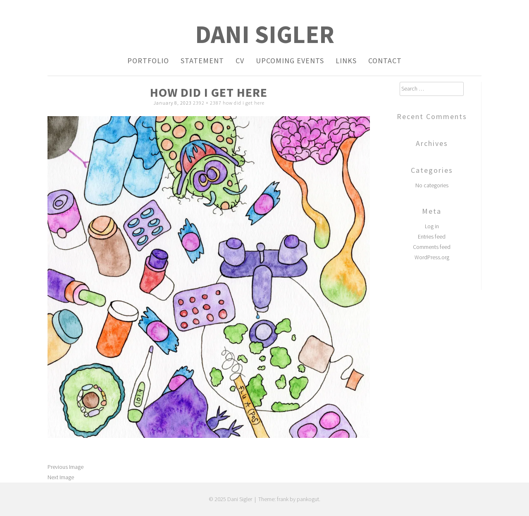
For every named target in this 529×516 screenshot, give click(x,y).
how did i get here (243, 103)
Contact (385, 60)
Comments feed (431, 247)
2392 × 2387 (207, 103)
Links (346, 60)
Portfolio (148, 60)
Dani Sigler (264, 34)
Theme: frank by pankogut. (289, 499)
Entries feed (432, 236)
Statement (202, 60)
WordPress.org (432, 257)
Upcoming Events (290, 60)
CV (240, 60)
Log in (432, 226)
